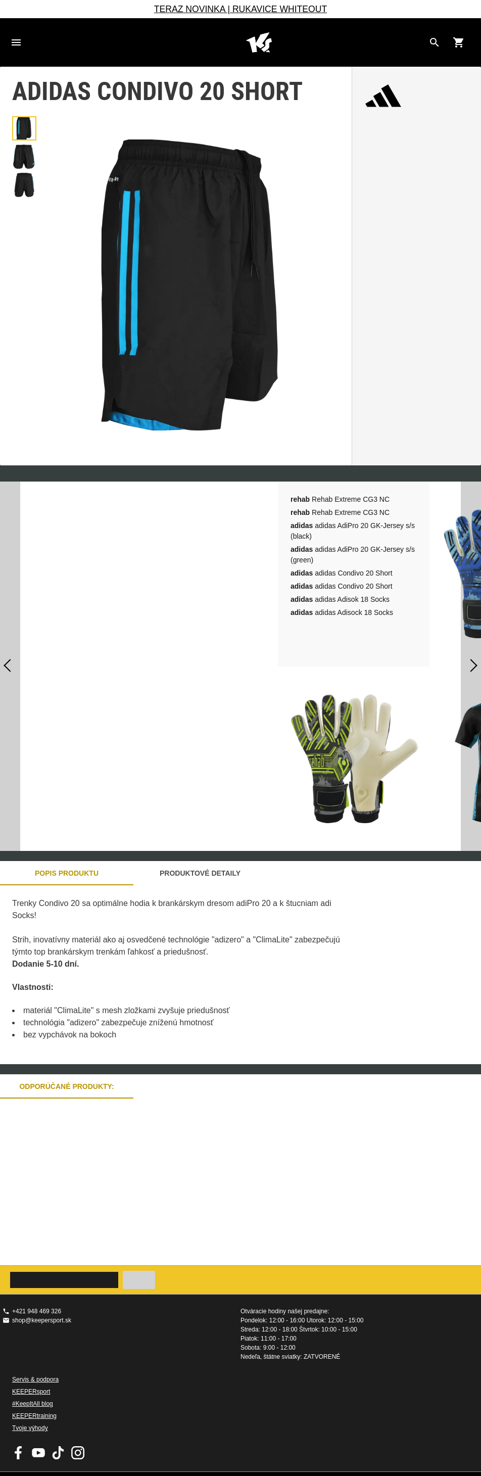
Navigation (16, 42)
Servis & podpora (35, 1379)
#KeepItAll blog (32, 1403)
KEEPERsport (31, 1391)
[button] (24, 128)
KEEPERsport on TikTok (58, 1452)
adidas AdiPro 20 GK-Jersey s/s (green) (353, 554)
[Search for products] (434, 42)
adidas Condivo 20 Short (342, 573)
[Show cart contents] (459, 42)
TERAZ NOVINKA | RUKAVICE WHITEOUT (240, 9)
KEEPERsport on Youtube (38, 1452)
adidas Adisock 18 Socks (342, 612)
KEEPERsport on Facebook (18, 1452)
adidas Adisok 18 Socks (340, 599)
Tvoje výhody (30, 1428)
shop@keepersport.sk (41, 1320)
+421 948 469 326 (36, 1311)
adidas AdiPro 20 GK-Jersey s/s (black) (353, 530)
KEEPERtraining (34, 1415)
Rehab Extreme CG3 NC (340, 499)
